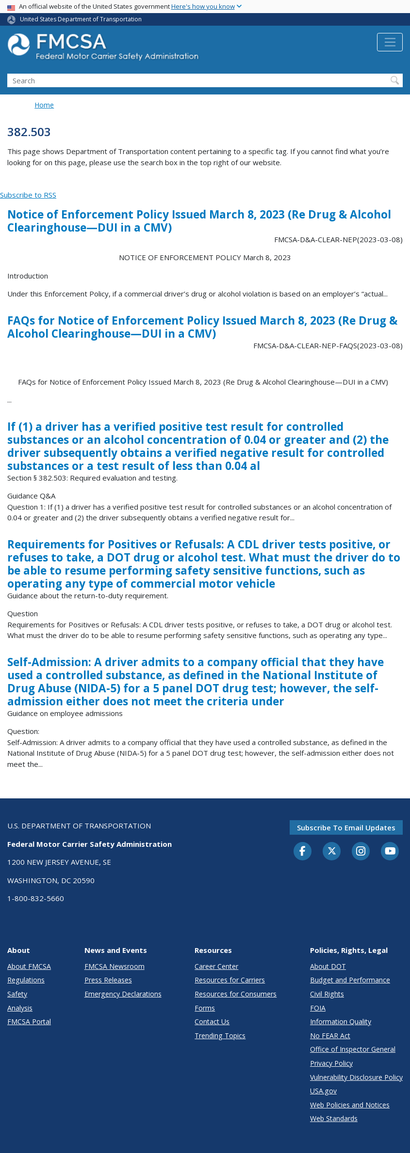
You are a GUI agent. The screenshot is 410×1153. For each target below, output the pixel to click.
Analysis (20, 1008)
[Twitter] (332, 851)
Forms (205, 1008)
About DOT (328, 966)
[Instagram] (361, 852)
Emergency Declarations (123, 993)
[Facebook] (303, 852)
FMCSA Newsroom (114, 966)
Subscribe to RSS (28, 195)
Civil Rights (327, 993)
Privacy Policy (331, 1063)
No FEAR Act (330, 1035)
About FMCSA (29, 966)
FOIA (318, 1008)
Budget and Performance (350, 979)
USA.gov (323, 1090)
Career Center (216, 966)
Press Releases (108, 979)
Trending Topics (220, 1035)
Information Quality (340, 1021)
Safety (17, 993)
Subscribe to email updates (346, 827)
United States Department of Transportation (81, 19)
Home (44, 104)
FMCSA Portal (29, 1021)
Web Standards (334, 1118)
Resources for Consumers (236, 993)
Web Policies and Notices (350, 1104)
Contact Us (212, 1021)
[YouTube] (390, 852)
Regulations (26, 979)
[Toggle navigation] (390, 42)
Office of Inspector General (352, 1049)
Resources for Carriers (230, 979)
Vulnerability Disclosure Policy (356, 1077)
